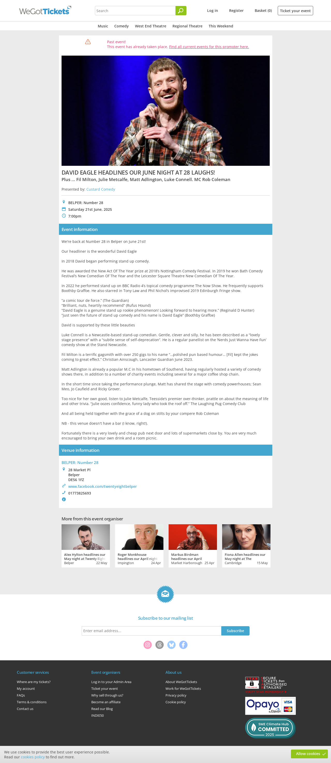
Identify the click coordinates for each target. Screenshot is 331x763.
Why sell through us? (107, 695)
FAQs (21, 695)
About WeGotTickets (181, 681)
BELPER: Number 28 (80, 462)
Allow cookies (308, 753)
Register (236, 10)
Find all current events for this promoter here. (209, 46)
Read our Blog (102, 708)
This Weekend (221, 26)
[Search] (181, 10)
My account (26, 688)
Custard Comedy (100, 189)
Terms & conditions (32, 702)
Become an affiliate (106, 702)
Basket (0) (263, 10)
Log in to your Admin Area (111, 681)
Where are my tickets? (34, 681)
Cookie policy (176, 702)
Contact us (25, 708)
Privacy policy (176, 695)
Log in (212, 10)
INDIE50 (97, 715)
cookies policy (33, 756)
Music (103, 26)
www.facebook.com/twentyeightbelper (102, 486)
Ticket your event (295, 10)
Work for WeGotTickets (183, 688)
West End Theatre (150, 26)
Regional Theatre (187, 26)
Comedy (121, 26)
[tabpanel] (85, 545)
